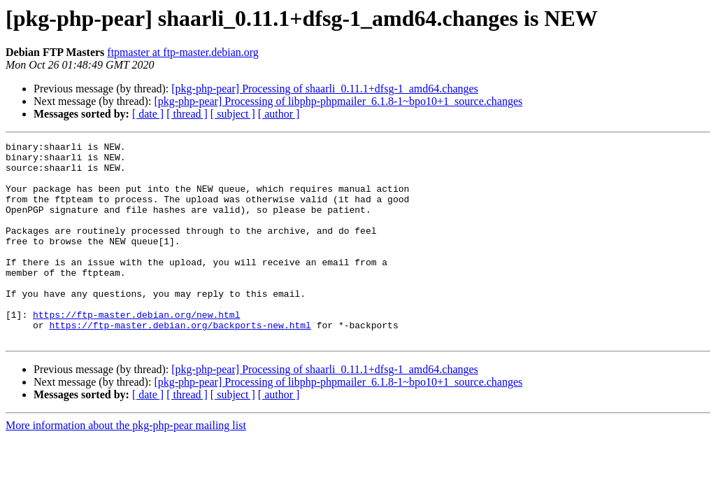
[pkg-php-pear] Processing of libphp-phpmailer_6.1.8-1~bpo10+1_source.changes (338, 101)
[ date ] (148, 114)
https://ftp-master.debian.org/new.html (136, 350)
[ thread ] (187, 114)
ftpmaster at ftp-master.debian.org (183, 52)
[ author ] (279, 114)
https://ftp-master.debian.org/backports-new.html (179, 362)
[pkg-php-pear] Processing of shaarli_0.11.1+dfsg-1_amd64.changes (324, 88)
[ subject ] (232, 114)
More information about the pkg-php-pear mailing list (126, 465)
